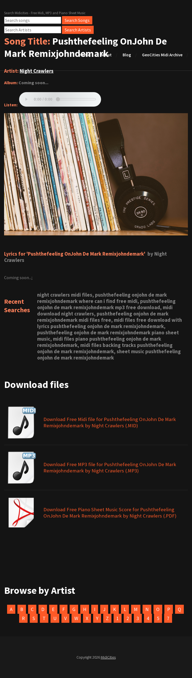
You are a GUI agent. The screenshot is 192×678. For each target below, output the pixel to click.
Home (84, 54)
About (106, 54)
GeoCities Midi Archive (162, 54)
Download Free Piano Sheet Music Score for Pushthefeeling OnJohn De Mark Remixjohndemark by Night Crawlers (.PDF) (109, 512)
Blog (127, 54)
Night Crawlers (37, 71)
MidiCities (108, 657)
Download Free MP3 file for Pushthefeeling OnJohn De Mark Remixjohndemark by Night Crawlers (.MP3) (109, 467)
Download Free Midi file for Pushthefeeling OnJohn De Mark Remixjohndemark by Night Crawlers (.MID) (109, 422)
